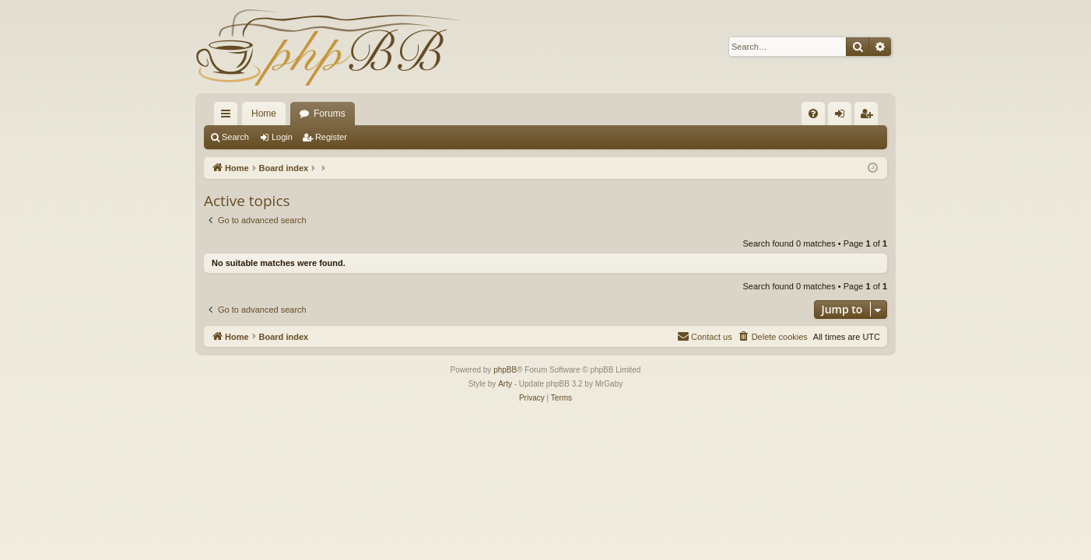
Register (331, 137)
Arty (505, 384)
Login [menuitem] (843, 116)
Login (282, 137)
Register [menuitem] (869, 116)
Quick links (228, 116)
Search (235, 137)
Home (263, 113)
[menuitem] (813, 113)
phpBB (505, 370)
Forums (330, 113)
